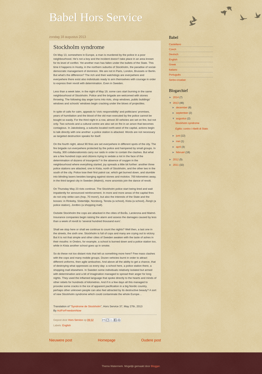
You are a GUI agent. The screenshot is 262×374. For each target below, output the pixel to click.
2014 (176, 97)
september (182, 112)
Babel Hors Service (95, 17)
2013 (176, 102)
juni (178, 135)
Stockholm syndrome (187, 123)
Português (175, 74)
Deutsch (173, 54)
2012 (176, 159)
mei (178, 141)
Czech (172, 49)
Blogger (155, 366)
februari (180, 152)
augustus (181, 118)
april (179, 146)
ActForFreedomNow (69, 310)
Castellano (175, 44)
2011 (176, 164)
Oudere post (151, 340)
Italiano (173, 69)
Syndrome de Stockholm (86, 306)
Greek (172, 64)
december (182, 107)
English (66, 325)
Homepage (106, 340)
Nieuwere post (60, 340)
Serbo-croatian (177, 79)
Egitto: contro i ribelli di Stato (191, 128)
